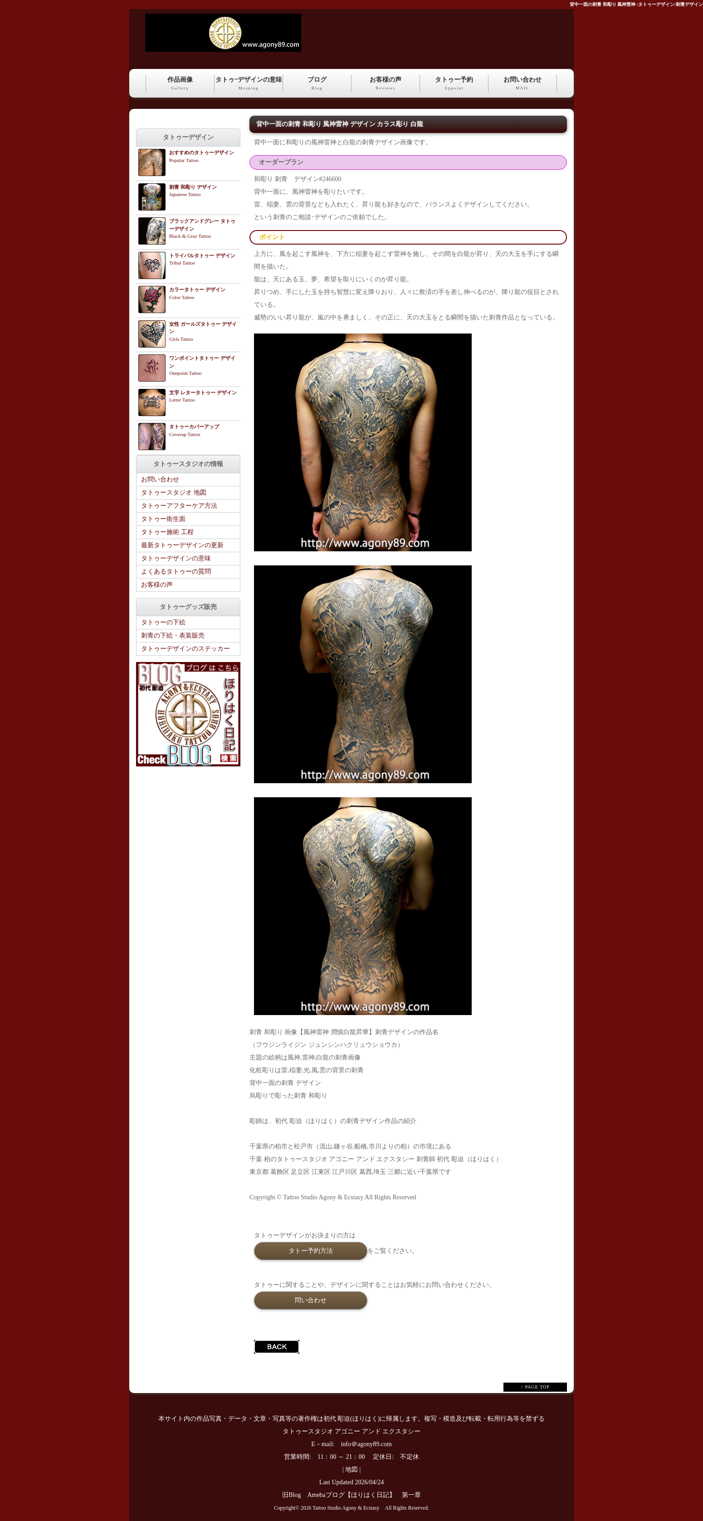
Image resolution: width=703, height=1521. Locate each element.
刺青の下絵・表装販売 (173, 635)
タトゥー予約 (454, 84)
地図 (351, 1469)
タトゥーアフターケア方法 (179, 505)
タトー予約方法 (310, 1250)
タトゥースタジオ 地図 (173, 492)
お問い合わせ (522, 84)
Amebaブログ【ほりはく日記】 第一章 (367, 1495)
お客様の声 (386, 84)
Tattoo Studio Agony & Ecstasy (345, 1508)
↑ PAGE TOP (535, 1386)
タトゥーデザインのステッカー (185, 648)
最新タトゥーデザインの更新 (182, 545)
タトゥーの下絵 (163, 622)
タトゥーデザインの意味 (176, 558)
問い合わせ (311, 1300)
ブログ (317, 84)
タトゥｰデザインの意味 (249, 84)
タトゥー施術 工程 (167, 532)
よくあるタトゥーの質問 (176, 571)
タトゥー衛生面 (163, 518)
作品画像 (180, 84)
